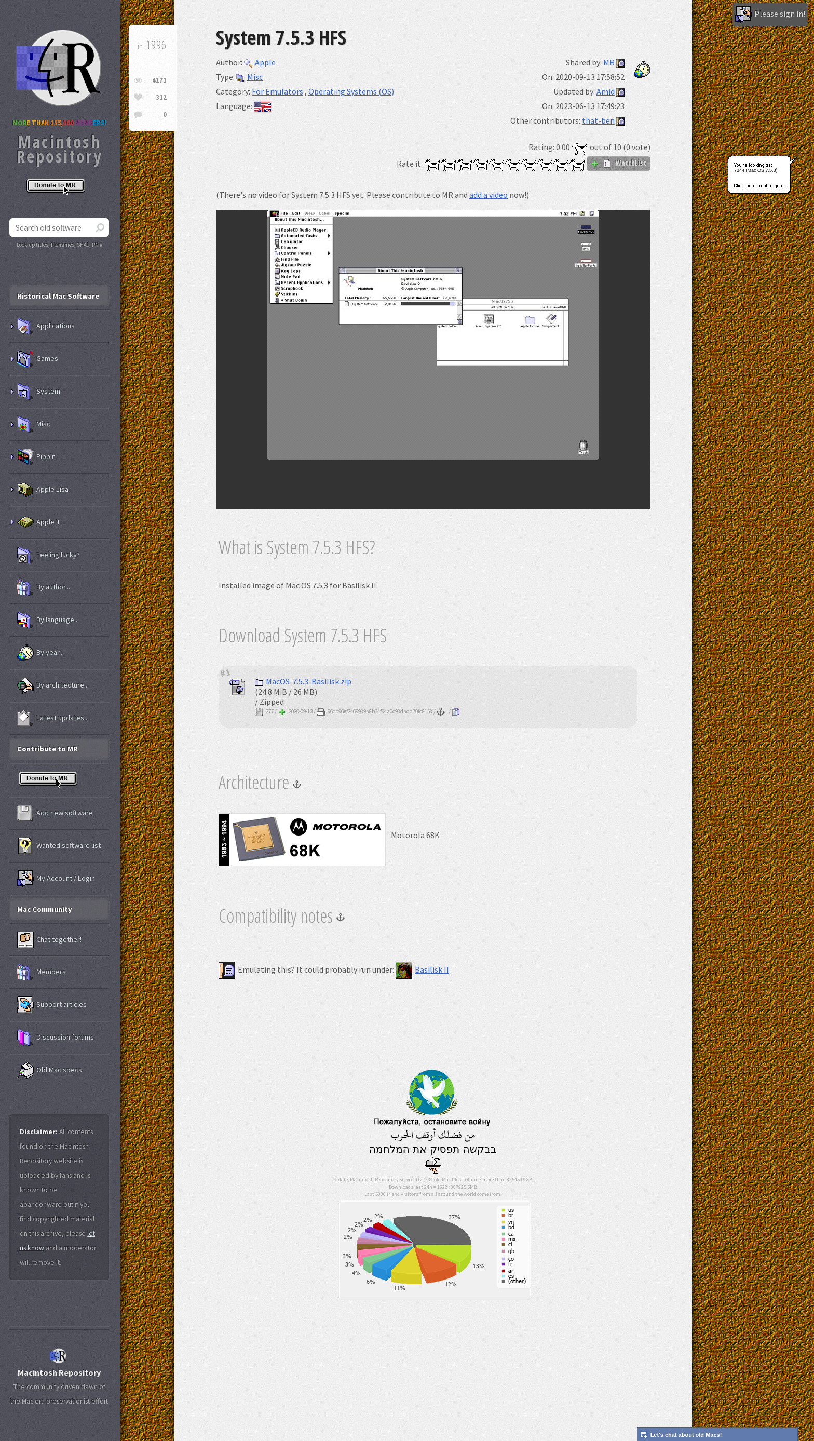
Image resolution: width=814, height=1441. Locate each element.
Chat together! (49, 940)
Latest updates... (53, 718)
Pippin (36, 457)
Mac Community (44, 909)
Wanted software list (59, 846)
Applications (46, 326)
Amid (605, 91)
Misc (249, 77)
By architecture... (53, 685)
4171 (159, 80)
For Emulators (277, 91)
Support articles (52, 1004)
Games (37, 359)
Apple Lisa (43, 489)
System (38, 391)
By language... (48, 620)
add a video (488, 195)
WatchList (618, 163)
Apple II (38, 522)
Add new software (55, 813)
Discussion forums (55, 1037)
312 (161, 97)
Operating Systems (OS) (351, 91)
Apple (260, 62)
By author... (43, 587)
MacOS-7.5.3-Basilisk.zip (303, 681)
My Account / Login (56, 878)
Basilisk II (422, 969)
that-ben (598, 120)
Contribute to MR (47, 748)
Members (41, 972)
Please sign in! (770, 14)
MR (609, 62)
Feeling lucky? (48, 555)
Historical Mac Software (58, 296)
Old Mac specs (49, 1070)
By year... (40, 652)
